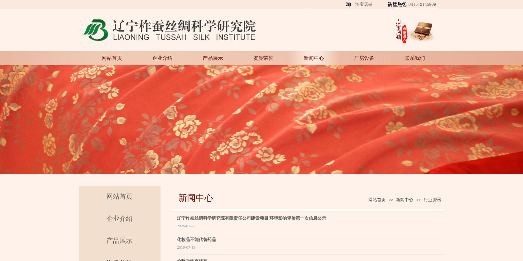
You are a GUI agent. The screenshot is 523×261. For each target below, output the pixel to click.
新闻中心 (314, 58)
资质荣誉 (263, 58)
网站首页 (112, 58)
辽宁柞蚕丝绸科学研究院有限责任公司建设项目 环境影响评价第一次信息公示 (251, 218)
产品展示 (213, 58)
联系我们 (415, 58)
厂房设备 (364, 58)
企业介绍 (162, 58)
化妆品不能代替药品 (196, 239)
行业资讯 (432, 199)
